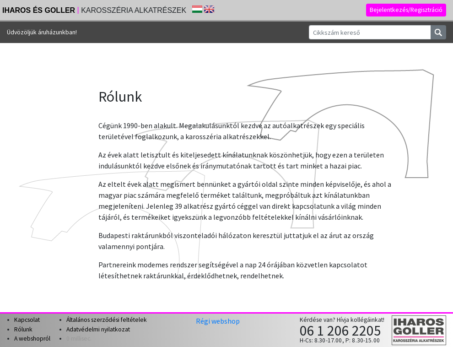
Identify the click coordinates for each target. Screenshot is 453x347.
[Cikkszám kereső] (370, 32)
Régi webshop (218, 320)
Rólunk (23, 329)
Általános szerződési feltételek (106, 320)
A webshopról (32, 338)
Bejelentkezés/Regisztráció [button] (406, 10)
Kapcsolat (27, 320)
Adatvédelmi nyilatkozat (98, 329)
